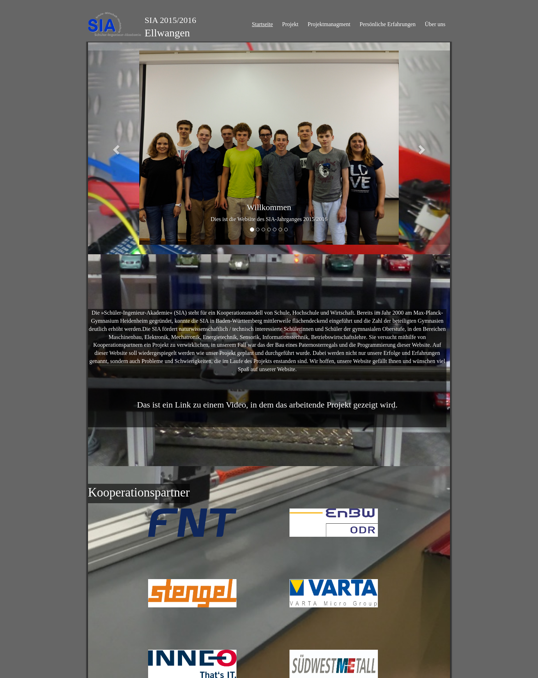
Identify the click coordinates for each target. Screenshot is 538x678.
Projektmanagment (329, 24)
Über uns (435, 24)
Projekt (290, 24)
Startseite (262, 24)
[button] (115, 147)
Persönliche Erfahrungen (387, 24)
